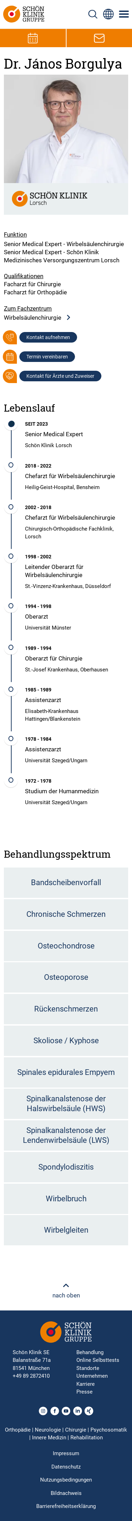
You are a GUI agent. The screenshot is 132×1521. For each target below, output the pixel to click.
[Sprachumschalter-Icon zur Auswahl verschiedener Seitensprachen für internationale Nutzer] (108, 14)
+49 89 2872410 (31, 1376)
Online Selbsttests (97, 1360)
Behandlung (89, 1352)
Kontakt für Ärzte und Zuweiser (60, 376)
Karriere (85, 1384)
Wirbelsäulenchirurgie (37, 317)
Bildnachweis (66, 1493)
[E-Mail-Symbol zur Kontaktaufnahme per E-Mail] (99, 38)
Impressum (66, 1453)
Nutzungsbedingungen (66, 1480)
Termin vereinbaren (47, 356)
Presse (84, 1392)
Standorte (87, 1368)
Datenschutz (66, 1467)
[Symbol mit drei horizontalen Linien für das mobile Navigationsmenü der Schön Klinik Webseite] (124, 14)
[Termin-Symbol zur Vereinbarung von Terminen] (33, 38)
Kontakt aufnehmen (48, 337)
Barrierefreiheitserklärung (66, 1506)
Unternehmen (92, 1376)
